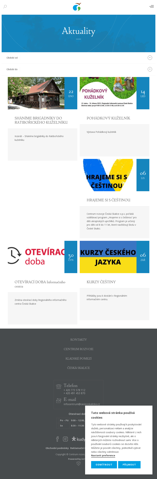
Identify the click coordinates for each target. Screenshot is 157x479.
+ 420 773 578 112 (74, 390)
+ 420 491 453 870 (74, 393)
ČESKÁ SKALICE (78, 368)
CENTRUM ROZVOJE (78, 349)
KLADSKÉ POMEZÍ (79, 358)
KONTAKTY (78, 340)
